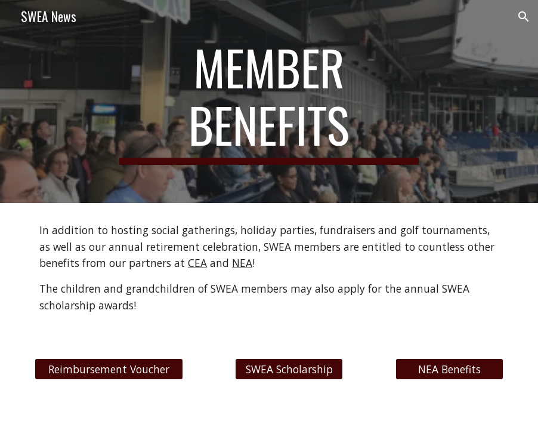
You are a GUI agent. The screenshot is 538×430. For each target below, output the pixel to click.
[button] (523, 16)
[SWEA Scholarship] (289, 369)
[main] (269, 101)
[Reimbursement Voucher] (109, 369)
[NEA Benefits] (449, 369)
